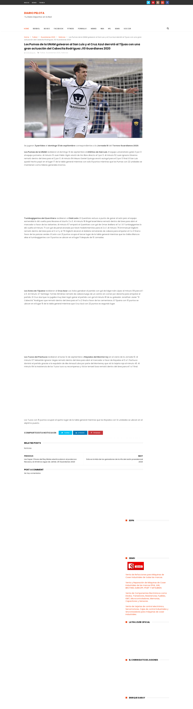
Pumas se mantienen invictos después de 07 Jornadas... (145, 547)
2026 (131, 334)
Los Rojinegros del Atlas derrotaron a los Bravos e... (149, 416)
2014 (130, 602)
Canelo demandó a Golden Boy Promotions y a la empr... (146, 511)
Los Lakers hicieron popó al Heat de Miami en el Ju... (148, 380)
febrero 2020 (138, 575)
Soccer (127, 28)
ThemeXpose (39, 706)
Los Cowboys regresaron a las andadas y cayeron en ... (145, 392)
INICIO (26, 2)
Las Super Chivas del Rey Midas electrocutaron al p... (146, 500)
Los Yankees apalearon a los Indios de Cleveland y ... (148, 386)
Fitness (70, 28)
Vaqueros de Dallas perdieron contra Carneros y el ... (149, 482)
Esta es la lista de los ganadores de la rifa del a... (149, 488)
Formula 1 (82, 28)
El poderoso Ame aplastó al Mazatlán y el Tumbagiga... (149, 541)
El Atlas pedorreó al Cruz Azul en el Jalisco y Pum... (148, 523)
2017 (130, 591)
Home (26, 28)
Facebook (58, 28)
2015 (130, 598)
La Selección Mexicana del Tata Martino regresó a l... (146, 374)
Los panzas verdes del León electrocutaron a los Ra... (144, 529)
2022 (131, 348)
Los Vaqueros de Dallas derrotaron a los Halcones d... (149, 458)
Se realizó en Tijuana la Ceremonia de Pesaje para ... (148, 440)
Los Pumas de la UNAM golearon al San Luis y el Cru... (147, 494)
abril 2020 (136, 568)
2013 (130, 606)
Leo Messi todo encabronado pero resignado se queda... (148, 535)
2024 (131, 341)
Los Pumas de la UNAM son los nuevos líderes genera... (149, 505)
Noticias (62, 37)
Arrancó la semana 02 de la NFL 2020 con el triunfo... (149, 476)
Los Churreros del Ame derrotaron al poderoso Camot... (149, 517)
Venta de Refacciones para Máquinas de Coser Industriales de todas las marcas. (145, 93)
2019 (130, 584)
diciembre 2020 (139, 359)
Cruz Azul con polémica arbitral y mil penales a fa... (149, 470)
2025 (131, 337)
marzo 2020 (137, 572)
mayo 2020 (137, 564)
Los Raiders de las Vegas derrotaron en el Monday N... (149, 446)
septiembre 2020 (140, 370)
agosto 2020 (137, 553)
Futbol (34, 37)
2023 (131, 345)
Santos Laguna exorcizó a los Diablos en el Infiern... (149, 464)
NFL (109, 28)
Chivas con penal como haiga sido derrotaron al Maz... (147, 410)
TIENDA (42, 2)
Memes (94, 28)
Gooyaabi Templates (68, 706)
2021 (130, 352)
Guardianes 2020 (48, 37)
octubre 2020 (138, 366)
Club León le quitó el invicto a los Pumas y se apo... (147, 452)
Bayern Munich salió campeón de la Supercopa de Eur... (148, 434)
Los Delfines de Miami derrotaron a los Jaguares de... (148, 428)
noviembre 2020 (139, 363)
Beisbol (36, 28)
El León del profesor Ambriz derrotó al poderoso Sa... (148, 404)
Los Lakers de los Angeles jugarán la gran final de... (148, 398)
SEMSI (34, 2)
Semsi (117, 28)
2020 (131, 356)
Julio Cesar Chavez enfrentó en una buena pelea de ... (149, 422)
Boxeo (47, 28)
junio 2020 (136, 560)
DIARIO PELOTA (34, 13)
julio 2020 (136, 557)
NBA (102, 28)
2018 (130, 587)
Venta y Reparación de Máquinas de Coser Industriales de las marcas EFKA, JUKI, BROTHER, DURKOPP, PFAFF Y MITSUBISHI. (146, 103)
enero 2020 (137, 579)
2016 (130, 595)
